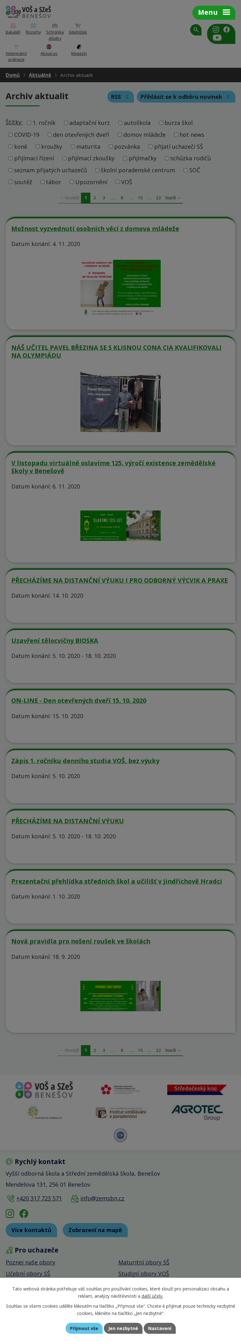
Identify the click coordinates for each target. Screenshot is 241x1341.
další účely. (152, 1296)
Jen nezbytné (123, 1328)
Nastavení (159, 1328)
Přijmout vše (84, 1328)
